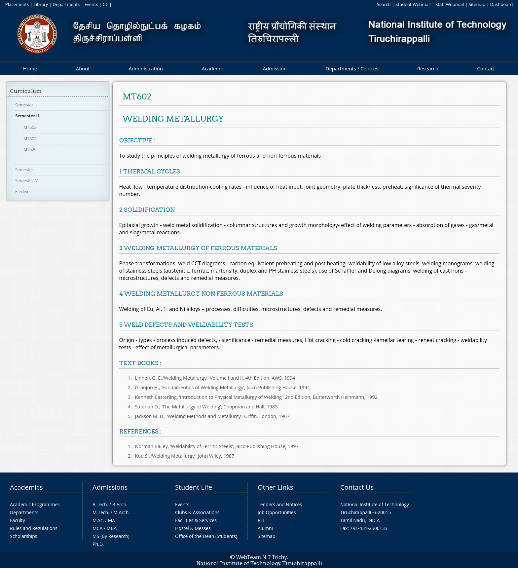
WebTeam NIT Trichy (261, 557)
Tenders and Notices (280, 504)
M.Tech (100, 512)
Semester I (25, 105)
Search (383, 4)
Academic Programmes (35, 504)
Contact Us (357, 487)
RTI (261, 520)
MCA (97, 528)
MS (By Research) (111, 536)
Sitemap (476, 4)
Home (30, 68)
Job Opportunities (277, 512)
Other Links (275, 487)
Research (427, 68)
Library (41, 4)
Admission (275, 68)
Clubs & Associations (197, 512)
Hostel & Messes (193, 528)
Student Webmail (413, 4)
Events (91, 4)
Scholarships (23, 536)
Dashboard (501, 4)
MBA (112, 528)
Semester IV (26, 180)
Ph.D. (98, 544)
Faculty (17, 520)
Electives (23, 191)
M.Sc (97, 520)
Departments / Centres (352, 68)
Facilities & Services (196, 520)
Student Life (193, 487)
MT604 (30, 138)
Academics (26, 487)
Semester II (27, 116)
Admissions (110, 487)
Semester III (26, 169)
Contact (486, 68)
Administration (146, 68)
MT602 (30, 127)
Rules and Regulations (33, 528)
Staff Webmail (449, 4)
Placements (17, 4)
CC (105, 4)
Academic (213, 68)
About (83, 68)
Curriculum (26, 91)
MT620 (30, 149)
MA (111, 520)
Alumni (265, 528)
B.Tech (99, 504)
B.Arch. (120, 504)
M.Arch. (121, 512)
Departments (66, 4)
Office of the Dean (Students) (206, 536)
